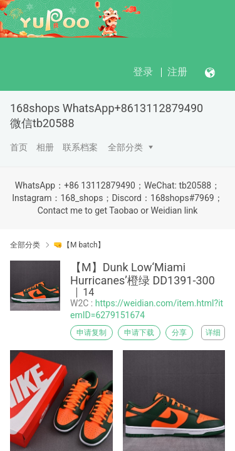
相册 (45, 147)
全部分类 (125, 147)
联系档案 (80, 147)
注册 (177, 72)
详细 (213, 332)
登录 (143, 72)
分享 (179, 332)
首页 (19, 147)
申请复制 (91, 332)
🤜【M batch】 (79, 245)
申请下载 (139, 332)
